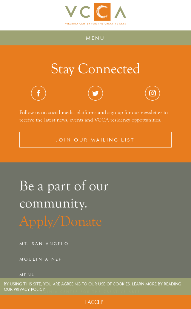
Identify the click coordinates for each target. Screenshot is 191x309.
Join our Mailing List (95, 140)
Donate (81, 221)
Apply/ (39, 221)
